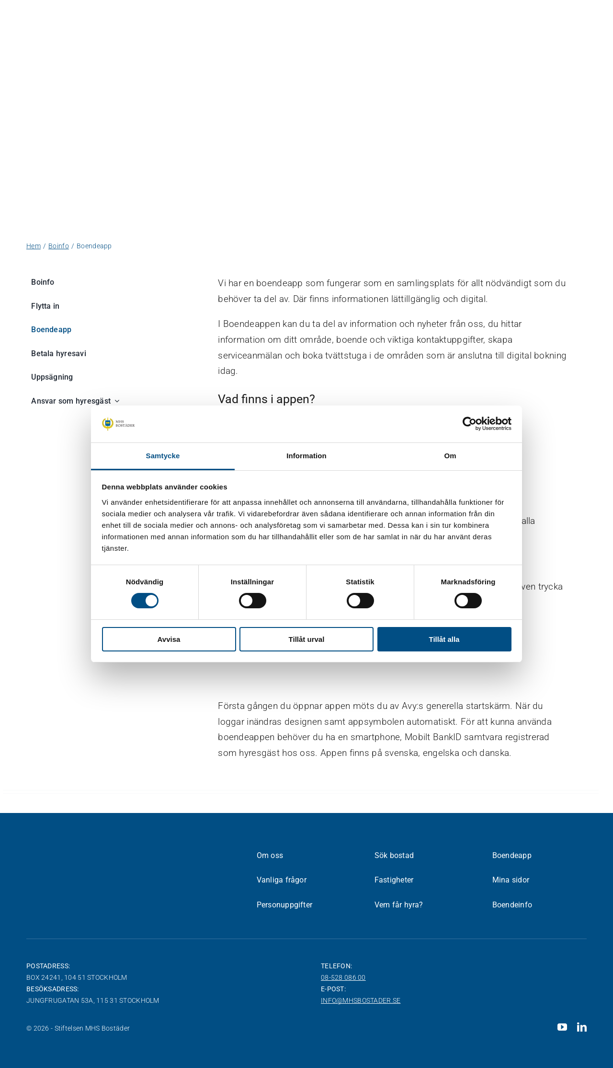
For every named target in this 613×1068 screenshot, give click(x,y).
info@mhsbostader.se (360, 1000)
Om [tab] (450, 456)
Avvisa (169, 639)
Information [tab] (306, 456)
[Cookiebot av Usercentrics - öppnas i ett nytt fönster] (469, 424)
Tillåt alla (444, 639)
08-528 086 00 (343, 977)
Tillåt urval (307, 639)
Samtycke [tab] (163, 456)
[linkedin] (582, 1027)
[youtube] (562, 1027)
